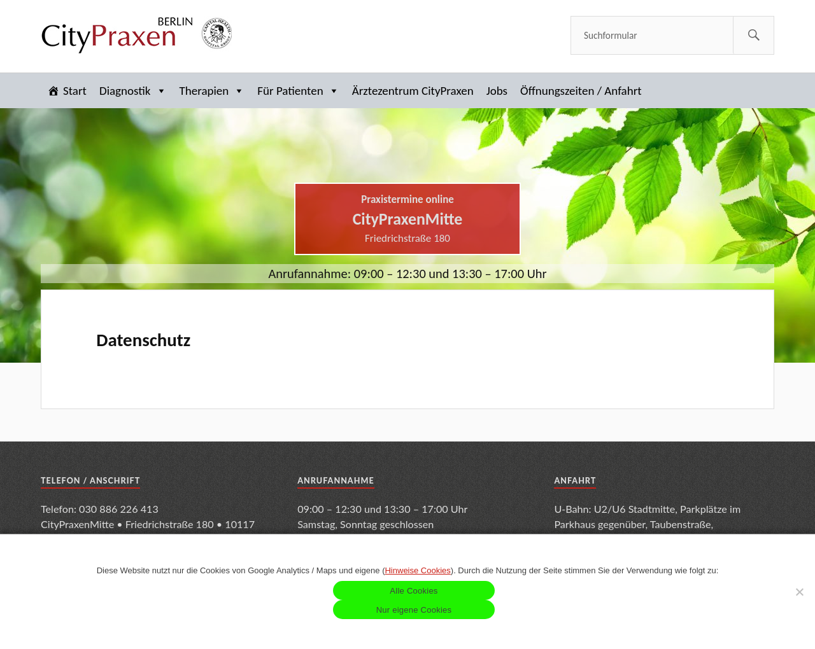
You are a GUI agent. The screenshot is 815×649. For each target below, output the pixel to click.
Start (75, 90)
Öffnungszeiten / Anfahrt (581, 90)
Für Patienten (298, 90)
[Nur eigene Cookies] (799, 591)
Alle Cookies (413, 591)
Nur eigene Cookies (414, 610)
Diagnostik (133, 90)
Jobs (496, 90)
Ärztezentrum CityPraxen (413, 90)
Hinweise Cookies (417, 570)
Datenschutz (143, 339)
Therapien (212, 90)
